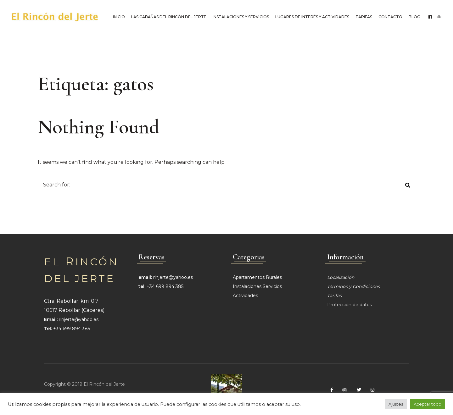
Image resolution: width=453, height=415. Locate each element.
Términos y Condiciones (353, 286)
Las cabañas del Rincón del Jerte (167, 16)
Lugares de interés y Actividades (311, 16)
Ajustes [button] (396, 404)
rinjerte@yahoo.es (78, 319)
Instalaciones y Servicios (240, 16)
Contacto (389, 16)
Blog (413, 16)
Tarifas (363, 16)
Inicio (118, 16)
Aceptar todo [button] (427, 404)
